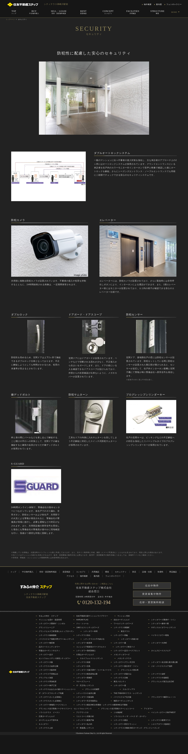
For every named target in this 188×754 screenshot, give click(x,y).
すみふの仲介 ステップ (48, 616)
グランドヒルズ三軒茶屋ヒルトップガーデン (56, 631)
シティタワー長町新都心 (86, 651)
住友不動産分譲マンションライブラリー (92, 616)
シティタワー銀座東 (84, 643)
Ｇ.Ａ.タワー (44, 724)
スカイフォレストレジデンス (91, 658)
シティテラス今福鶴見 (160, 678)
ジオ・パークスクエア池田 (161, 666)
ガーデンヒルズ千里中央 (48, 720)
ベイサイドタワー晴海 (160, 635)
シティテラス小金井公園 (48, 666)
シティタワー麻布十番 (160, 624)
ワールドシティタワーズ (123, 624)
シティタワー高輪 (121, 635)
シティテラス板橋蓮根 (47, 635)
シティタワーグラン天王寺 (124, 662)
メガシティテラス (124, 658)
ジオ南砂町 (118, 712)
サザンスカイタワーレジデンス (163, 627)
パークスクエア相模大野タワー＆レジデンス (56, 639)
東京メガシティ (120, 682)
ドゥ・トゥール (82, 624)
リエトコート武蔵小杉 (85, 716)
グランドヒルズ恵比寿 (130, 670)
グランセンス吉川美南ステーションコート (118, 709)
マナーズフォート (83, 682)
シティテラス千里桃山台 (48, 674)
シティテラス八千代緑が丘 (94, 639)
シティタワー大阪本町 (47, 670)
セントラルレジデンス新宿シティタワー (54, 658)
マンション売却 (123, 616)
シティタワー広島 (83, 666)
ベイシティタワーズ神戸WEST (163, 712)
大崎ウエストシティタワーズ (87, 627)
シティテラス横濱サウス (161, 720)
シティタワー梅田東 (47, 643)
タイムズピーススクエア (161, 651)
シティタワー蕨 (120, 643)
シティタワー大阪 (46, 662)
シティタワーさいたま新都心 (50, 697)
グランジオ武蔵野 (92, 689)
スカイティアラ (129, 689)
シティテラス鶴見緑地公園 (86, 674)
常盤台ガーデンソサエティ (49, 651)
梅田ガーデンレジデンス (123, 701)
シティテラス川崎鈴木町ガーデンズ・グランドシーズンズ (137, 728)
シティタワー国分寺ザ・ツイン (126, 666)
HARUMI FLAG (82, 620)
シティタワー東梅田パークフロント (53, 705)
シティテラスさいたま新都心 (50, 701)
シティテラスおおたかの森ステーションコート (57, 689)
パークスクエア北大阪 (122, 697)
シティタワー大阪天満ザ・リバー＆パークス (93, 670)
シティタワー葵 (120, 685)
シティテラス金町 (158, 674)
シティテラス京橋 (121, 678)
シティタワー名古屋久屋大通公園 (164, 662)
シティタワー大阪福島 (85, 697)
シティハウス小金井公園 (86, 693)
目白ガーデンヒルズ (122, 620)
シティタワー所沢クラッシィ (125, 724)
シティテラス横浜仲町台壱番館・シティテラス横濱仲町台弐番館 (101, 705)
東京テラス (125, 631)
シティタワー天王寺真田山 (86, 701)
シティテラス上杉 (46, 728)
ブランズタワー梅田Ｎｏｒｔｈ (163, 697)
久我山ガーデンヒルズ (85, 655)
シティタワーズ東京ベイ (125, 647)
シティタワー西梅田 (84, 678)
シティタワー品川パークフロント (127, 651)
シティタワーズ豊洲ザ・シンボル (52, 624)
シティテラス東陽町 (122, 627)
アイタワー (148, 709)
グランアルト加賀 (46, 678)
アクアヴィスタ (82, 712)
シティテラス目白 (83, 635)
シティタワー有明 (90, 631)
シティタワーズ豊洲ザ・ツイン (163, 620)
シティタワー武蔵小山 (122, 674)
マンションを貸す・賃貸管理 (50, 620)
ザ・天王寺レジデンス (85, 685)
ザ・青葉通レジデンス (85, 728)
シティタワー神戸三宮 (47, 685)
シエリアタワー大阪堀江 (161, 724)
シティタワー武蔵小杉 (130, 639)
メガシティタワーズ (122, 655)
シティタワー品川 (46, 655)
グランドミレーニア (47, 627)
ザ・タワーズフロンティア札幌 (51, 693)
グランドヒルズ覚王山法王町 (162, 682)
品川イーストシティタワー (49, 647)
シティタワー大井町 (159, 643)
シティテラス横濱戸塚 (85, 720)
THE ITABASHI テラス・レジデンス (128, 693)
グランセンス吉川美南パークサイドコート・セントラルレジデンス (65, 709)
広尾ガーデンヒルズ (47, 716)
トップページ (10, 19)
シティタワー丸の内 (84, 724)
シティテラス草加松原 (47, 682)
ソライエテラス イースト (49, 712)
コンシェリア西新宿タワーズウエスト (91, 647)
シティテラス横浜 (121, 720)
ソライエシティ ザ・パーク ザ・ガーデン (130, 716)
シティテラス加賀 (83, 662)
